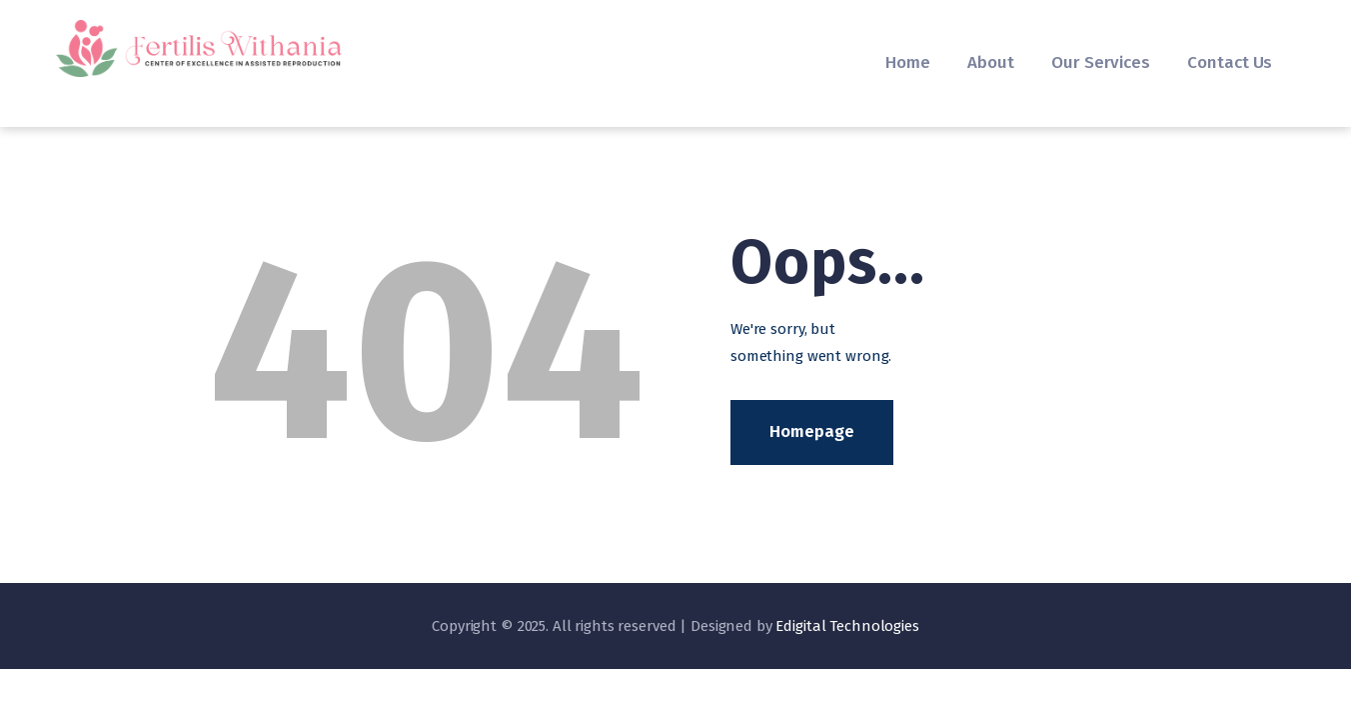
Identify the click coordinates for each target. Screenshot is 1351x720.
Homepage (811, 431)
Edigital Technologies (846, 626)
